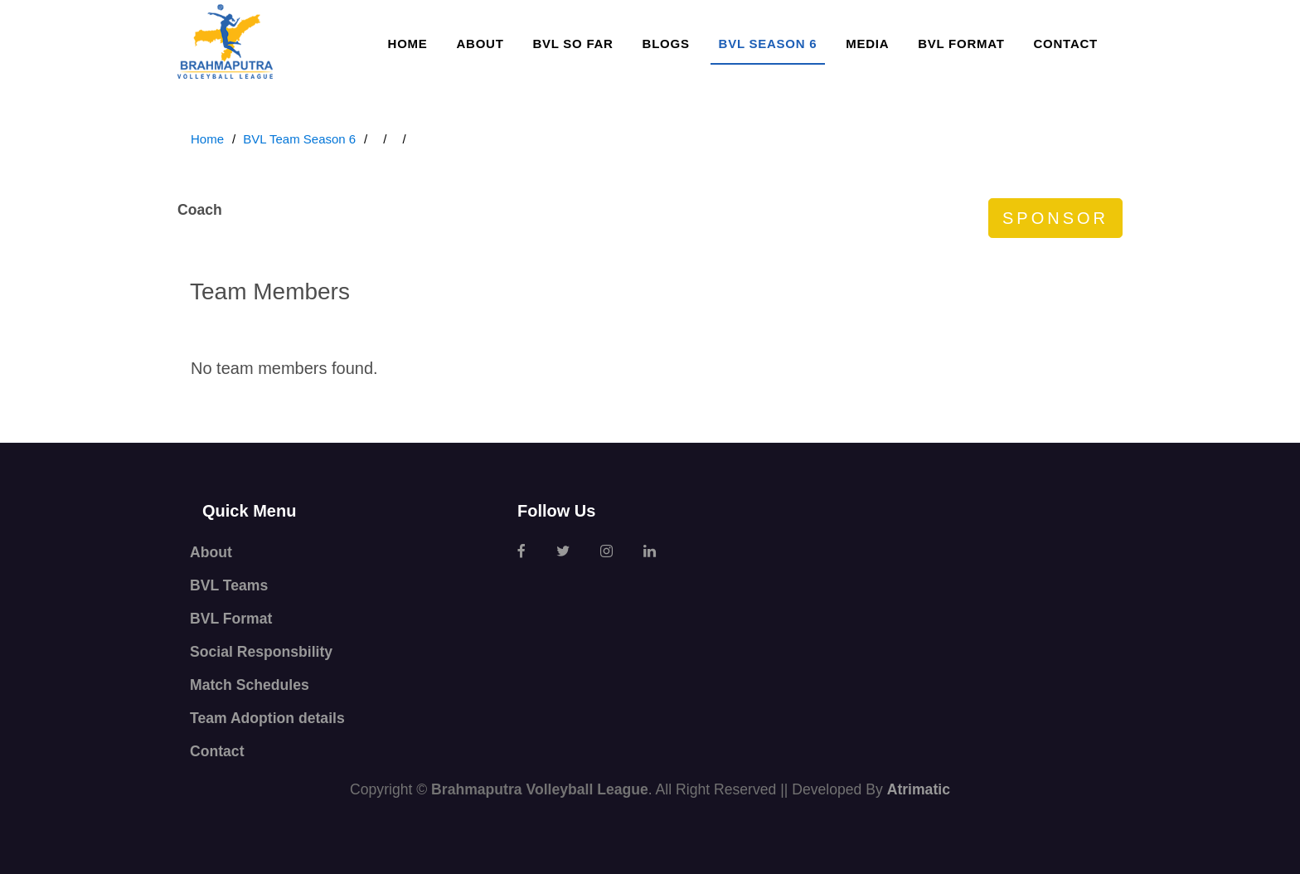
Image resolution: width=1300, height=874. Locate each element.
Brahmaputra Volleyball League (539, 789)
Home (408, 43)
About (479, 43)
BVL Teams (229, 585)
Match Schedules (249, 685)
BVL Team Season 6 (299, 139)
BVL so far (572, 43)
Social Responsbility (261, 651)
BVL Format (961, 43)
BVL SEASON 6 (768, 43)
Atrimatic (918, 789)
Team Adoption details (267, 718)
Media (867, 43)
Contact (1066, 43)
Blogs (666, 43)
